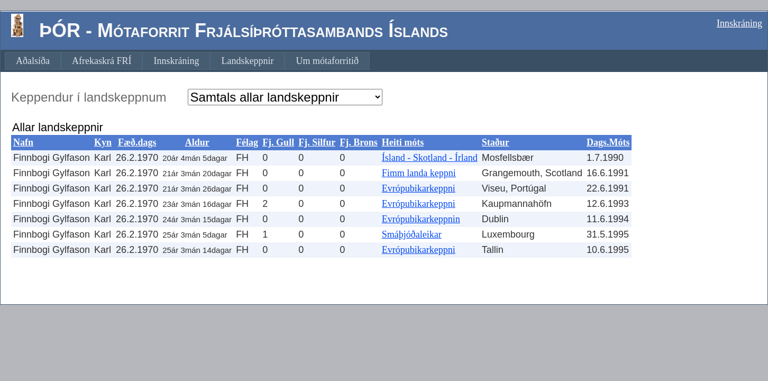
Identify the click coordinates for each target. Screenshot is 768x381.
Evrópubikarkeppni (418, 188)
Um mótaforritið (327, 61)
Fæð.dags (137, 142)
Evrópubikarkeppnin (421, 219)
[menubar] (187, 61)
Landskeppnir (247, 61)
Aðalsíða (33, 61)
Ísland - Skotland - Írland (430, 157)
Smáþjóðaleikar (412, 234)
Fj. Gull (278, 142)
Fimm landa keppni (419, 173)
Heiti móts (403, 142)
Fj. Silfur (316, 142)
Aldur (197, 142)
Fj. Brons (359, 142)
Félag (247, 142)
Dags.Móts (608, 142)
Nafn (23, 142)
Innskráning (739, 23)
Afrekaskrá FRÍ (101, 61)
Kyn (103, 142)
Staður (495, 142)
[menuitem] (33, 61)
